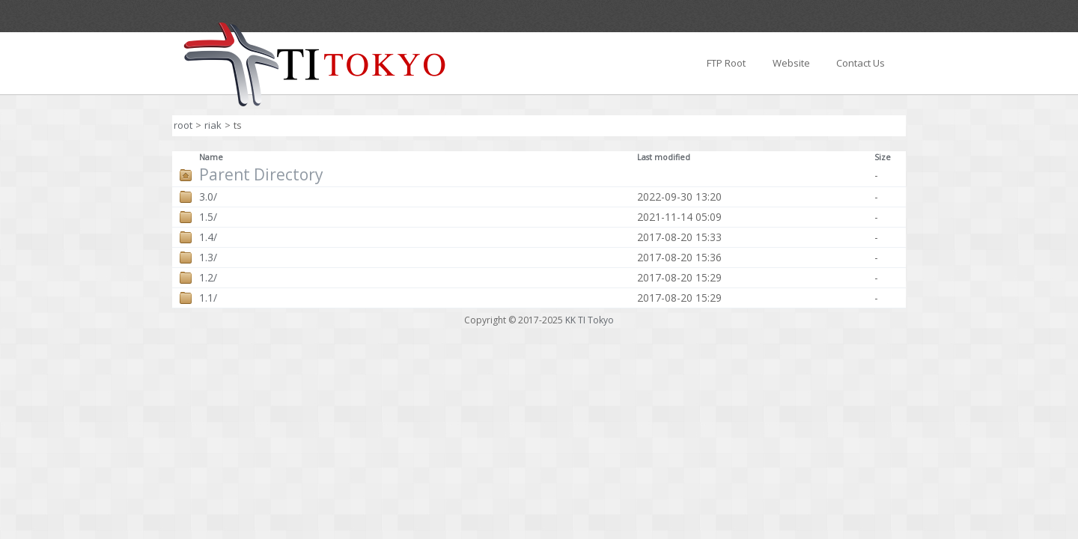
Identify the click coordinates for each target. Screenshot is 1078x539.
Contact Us (860, 63)
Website (791, 63)
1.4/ (208, 237)
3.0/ (208, 197)
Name (211, 157)
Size (882, 157)
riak (213, 125)
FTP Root (726, 63)
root (183, 125)
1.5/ (208, 217)
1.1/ (208, 298)
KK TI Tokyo (589, 320)
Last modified (663, 157)
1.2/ (208, 277)
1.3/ (208, 257)
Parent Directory (261, 175)
